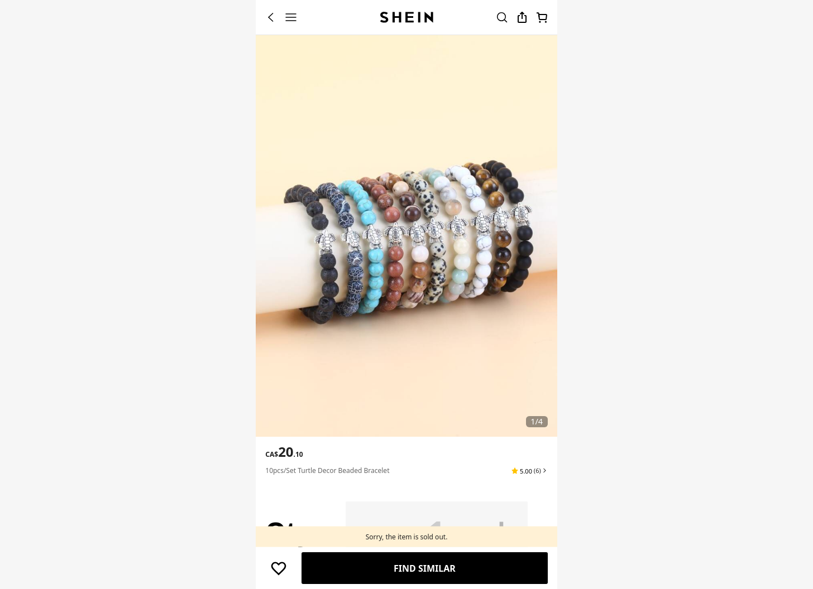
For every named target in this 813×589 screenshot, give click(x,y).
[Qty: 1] (437, 532)
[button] (529, 470)
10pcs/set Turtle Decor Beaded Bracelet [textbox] (327, 470)
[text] (284, 451)
